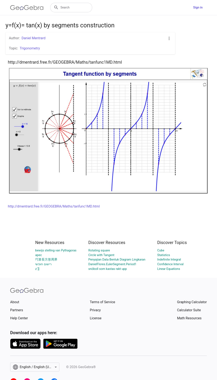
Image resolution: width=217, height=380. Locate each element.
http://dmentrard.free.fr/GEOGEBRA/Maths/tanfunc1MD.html (54, 206)
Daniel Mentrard (34, 38)
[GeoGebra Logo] (26, 7)
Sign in (198, 7)
